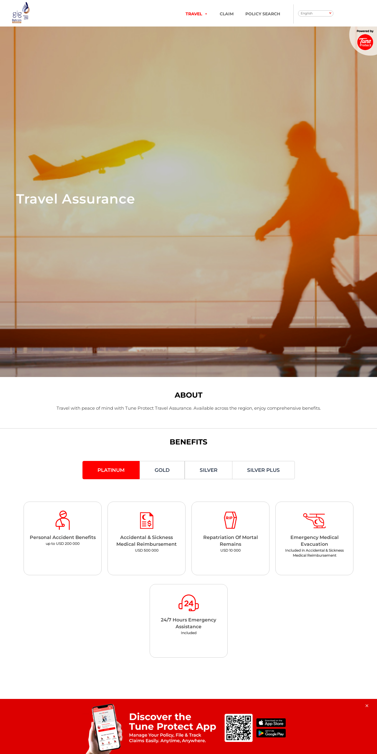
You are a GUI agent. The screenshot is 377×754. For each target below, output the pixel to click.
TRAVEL (197, 13)
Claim (227, 13)
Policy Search (262, 13)
